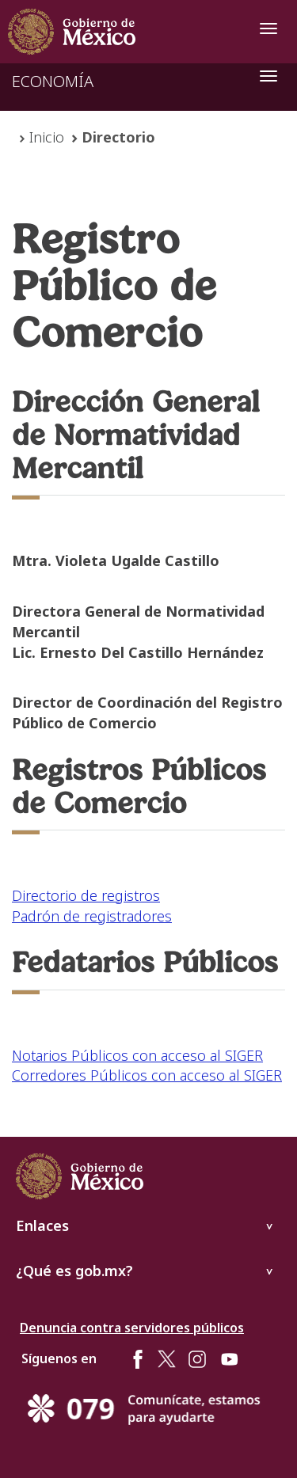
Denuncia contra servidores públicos (132, 1327)
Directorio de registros (86, 895)
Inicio (46, 136)
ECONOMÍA (52, 81)
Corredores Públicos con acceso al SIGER (147, 1075)
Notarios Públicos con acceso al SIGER (137, 1055)
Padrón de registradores (92, 915)
